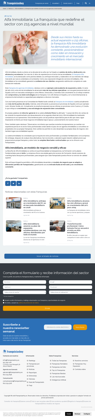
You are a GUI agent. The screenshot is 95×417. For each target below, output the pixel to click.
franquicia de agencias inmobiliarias (21, 88)
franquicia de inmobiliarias (65, 102)
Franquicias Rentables (58, 364)
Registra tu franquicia (75, 401)
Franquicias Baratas (58, 373)
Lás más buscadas (57, 377)
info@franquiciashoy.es (11, 360)
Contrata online (79, 369)
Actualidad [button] (55, 3)
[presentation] (58, 335)
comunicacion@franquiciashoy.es (14, 381)
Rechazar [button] (77, 414)
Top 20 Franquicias (57, 370)
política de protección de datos (28, 303)
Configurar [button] (87, 414)
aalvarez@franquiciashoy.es (13, 372)
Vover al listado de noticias (47, 256)
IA (89, 3)
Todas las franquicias (58, 361)
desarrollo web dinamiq (86, 407)
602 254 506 (7, 383)
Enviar (47, 308)
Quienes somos (25, 401)
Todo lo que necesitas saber (40, 401)
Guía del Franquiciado (35, 382)
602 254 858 (7, 375)
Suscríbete (80, 327)
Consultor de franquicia (11, 401)
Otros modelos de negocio (51, 403)
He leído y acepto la (22, 303)
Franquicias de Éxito (58, 367)
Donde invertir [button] (67, 3)
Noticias (31, 369)
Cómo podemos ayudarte (59, 401)
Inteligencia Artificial (58, 380)
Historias (31, 379)
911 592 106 (7, 362)
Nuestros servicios (80, 361)
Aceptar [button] (69, 414)
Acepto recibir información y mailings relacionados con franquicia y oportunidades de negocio (35, 300)
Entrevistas (32, 376)
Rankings (31, 361)
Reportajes (32, 372)
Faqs (77, 3)
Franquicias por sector (41, 3)
